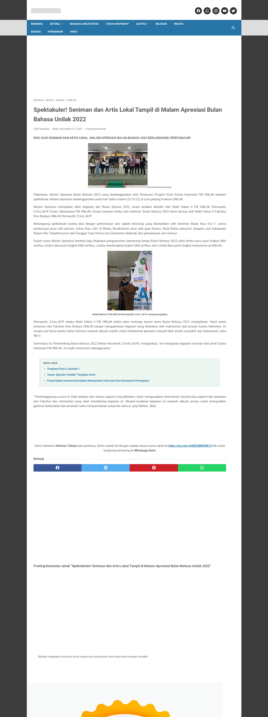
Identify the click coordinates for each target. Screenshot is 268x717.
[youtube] (222, 7)
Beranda (39, 18)
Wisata (181, 18)
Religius (163, 18)
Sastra (143, 18)
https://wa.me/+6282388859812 (67, 484)
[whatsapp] (204, 7)
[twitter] (231, 7)
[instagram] (213, 7)
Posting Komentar (95, 125)
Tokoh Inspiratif (119, 18)
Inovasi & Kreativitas (86, 18)
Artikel (57, 18)
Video (76, 26)
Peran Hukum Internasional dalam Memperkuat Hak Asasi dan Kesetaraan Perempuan (98, 410)
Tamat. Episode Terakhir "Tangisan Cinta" (71, 404)
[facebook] (196, 7)
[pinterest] (117, 502)
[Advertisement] (101, 63)
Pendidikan (57, 26)
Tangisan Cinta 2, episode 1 (63, 398)
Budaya (38, 26)
